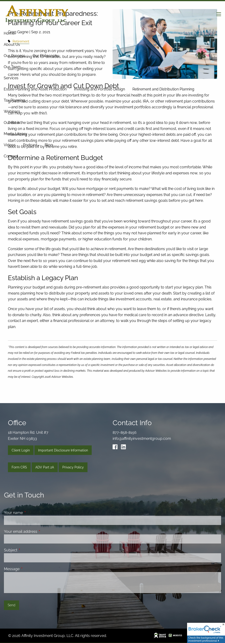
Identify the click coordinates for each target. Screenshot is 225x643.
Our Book (12, 122)
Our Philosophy (46, 55)
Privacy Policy (73, 467)
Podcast (30, 145)
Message (29, 569)
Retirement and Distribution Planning (163, 89)
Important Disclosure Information (63, 450)
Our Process (14, 55)
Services (11, 78)
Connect (11, 156)
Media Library (15, 134)
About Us (12, 44)
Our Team (12, 67)
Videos (10, 145)
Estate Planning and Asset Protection (35, 89)
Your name (31, 512)
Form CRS (19, 467)
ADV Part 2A (44, 467)
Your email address (38, 531)
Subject (28, 550)
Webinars (12, 111)
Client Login (21, 450)
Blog (49, 145)
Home (9, 33)
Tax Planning (14, 100)
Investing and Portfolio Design (99, 89)
